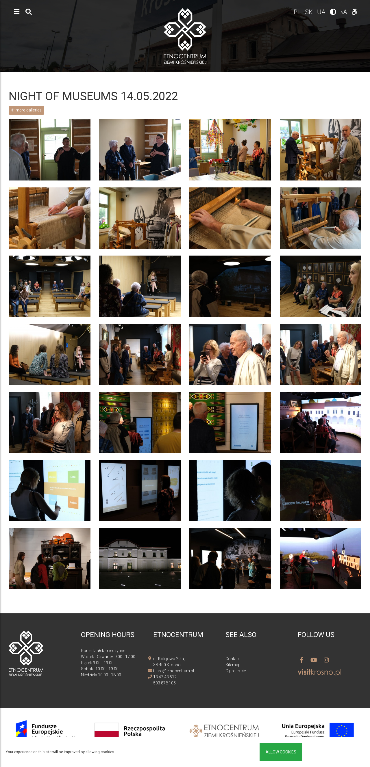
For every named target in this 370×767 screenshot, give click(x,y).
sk (309, 12)
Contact (232, 658)
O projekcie (235, 671)
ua (322, 12)
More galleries (26, 110)
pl (298, 12)
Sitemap (232, 664)
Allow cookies (281, 752)
